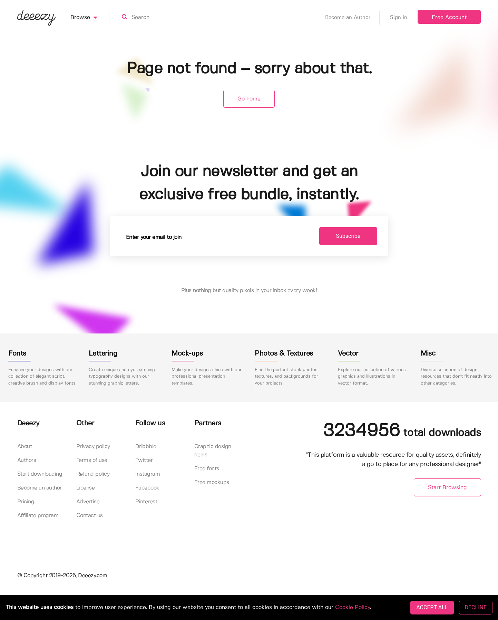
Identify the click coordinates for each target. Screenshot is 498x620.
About (24, 446)
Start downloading (39, 474)
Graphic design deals (212, 450)
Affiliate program (38, 515)
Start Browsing (447, 487)
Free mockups (211, 482)
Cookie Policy (352, 607)
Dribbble (145, 446)
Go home (249, 98)
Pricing (26, 501)
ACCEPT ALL (432, 607)
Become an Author (352, 17)
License (85, 488)
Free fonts (206, 468)
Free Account (449, 17)
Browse (89, 18)
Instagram (147, 474)
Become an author (39, 488)
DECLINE (476, 607)
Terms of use (91, 460)
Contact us (89, 515)
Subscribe (348, 236)
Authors (26, 460)
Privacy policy (93, 446)
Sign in (398, 17)
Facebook (147, 488)
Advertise (88, 501)
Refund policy (93, 474)
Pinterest (146, 501)
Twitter (144, 460)
